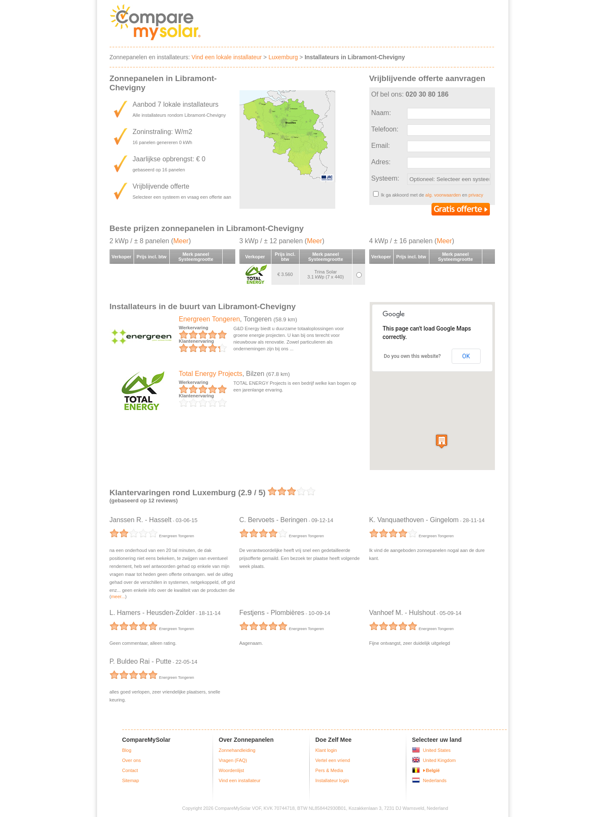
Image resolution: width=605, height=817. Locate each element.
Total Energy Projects (210, 373)
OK (466, 356)
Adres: (381, 162)
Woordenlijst (231, 770)
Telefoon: (385, 129)
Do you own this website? (412, 356)
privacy (475, 194)
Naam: (381, 112)
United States (437, 750)
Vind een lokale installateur (227, 57)
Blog (127, 750)
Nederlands (435, 780)
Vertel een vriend (333, 760)
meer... (118, 596)
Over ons (131, 760)
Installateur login (332, 780)
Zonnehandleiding (237, 750)
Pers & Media (329, 770)
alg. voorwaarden (442, 194)
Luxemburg (283, 57)
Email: (380, 145)
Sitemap (130, 780)
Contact (130, 770)
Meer (180, 240)
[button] (441, 441)
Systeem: (385, 178)
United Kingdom (439, 760)
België (433, 770)
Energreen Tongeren (209, 319)
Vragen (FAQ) (233, 760)
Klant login (326, 750)
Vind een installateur (239, 780)
